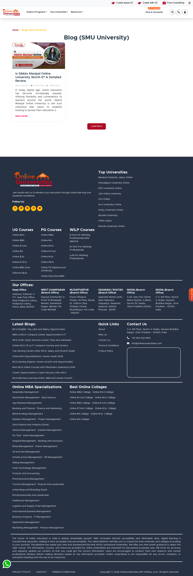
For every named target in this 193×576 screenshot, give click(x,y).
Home (15, 30)
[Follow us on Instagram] (33, 208)
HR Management (53, 457)
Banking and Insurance (50, 441)
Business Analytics (22, 517)
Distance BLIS (19, 273)
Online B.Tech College (81, 408)
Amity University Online (110, 210)
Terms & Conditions (108, 345)
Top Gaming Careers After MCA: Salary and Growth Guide (43, 351)
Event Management (33, 435)
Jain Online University (109, 194)
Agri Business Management (27, 403)
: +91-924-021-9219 (140, 338)
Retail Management (22, 446)
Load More (96, 126)
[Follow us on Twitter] (21, 208)
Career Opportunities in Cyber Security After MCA (39, 373)
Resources (76, 12)
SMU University (21, 85)
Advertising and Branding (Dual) (29, 490)
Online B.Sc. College (105, 408)
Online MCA (47, 246)
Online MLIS (47, 262)
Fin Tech (16, 435)
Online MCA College (103, 392)
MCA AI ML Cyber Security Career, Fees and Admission (41, 340)
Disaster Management (24, 419)
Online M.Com (48, 251)
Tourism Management (24, 484)
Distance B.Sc (19, 262)
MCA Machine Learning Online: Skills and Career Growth (42, 378)
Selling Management (23, 462)
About (101, 329)
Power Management (46, 446)
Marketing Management (25, 528)
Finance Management (52, 528)
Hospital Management (24, 441)
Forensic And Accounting (26, 473)
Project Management (49, 419)
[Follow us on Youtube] (39, 208)
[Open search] (172, 12)
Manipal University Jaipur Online (115, 177)
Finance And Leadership (51, 484)
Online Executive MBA (52, 276)
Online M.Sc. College (101, 414)
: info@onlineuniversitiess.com (146, 343)
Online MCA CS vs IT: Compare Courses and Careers (40, 345)
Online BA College (79, 414)
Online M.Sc (47, 257)
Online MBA (47, 235)
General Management (24, 430)
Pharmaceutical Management (28, 479)
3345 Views (53, 85)
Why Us (102, 335)
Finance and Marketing (49, 408)
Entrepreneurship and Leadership (30, 495)
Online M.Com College (81, 397)
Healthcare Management (25, 500)
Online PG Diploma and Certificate (53, 269)
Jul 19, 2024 (37, 85)
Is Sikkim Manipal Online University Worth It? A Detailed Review (38, 77)
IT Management (42, 517)
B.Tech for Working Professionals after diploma (80, 238)
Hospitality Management (25, 392)
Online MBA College (80, 392)
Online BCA (18, 235)
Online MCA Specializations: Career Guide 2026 (37, 356)
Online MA (46, 240)
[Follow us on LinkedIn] (27, 208)
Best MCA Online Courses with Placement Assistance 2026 (43, 367)
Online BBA (18, 240)
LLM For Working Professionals (79, 257)
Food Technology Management (29, 468)
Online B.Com (19, 246)
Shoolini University (108, 215)
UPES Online (105, 221)
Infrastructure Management (27, 457)
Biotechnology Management (27, 414)
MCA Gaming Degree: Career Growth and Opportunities (42, 362)
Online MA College (79, 419)
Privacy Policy (105, 351)
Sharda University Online (111, 226)
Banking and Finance (23, 408)
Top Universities (58, 12)
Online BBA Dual (21, 267)
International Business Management (31, 511)
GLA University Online (109, 204)
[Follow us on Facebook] (15, 208)
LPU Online (104, 199)
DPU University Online (110, 188)
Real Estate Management (26, 397)
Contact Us (104, 340)
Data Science (48, 397)
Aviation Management (50, 430)
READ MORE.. (22, 116)
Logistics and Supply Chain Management (34, 506)
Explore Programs (36, 12)
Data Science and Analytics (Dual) (30, 425)
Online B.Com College (103, 403)
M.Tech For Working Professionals (80, 248)
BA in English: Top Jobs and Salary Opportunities (38, 329)
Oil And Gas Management (26, 452)
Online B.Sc (18, 257)
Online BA (17, 251)
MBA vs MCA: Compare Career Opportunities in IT (39, 335)
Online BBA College (80, 403)
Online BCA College (105, 397)
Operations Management (26, 522)
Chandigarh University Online (114, 183)
